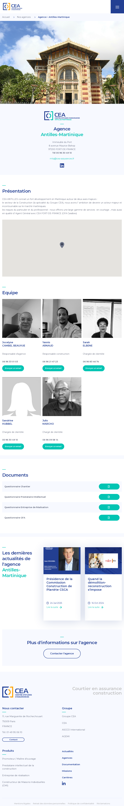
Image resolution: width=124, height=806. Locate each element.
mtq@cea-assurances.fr (62, 158)
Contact (13, 739)
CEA (64, 723)
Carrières (67, 777)
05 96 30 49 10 (10, 439)
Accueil (6, 17)
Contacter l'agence (62, 653)
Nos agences (24, 17)
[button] (62, 245)
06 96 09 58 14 (50, 439)
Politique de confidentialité (81, 803)
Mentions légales (22, 803)
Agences (67, 757)
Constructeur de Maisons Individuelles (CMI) (23, 784)
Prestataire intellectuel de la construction (18, 767)
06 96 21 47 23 (50, 361)
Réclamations (103, 803)
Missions (67, 770)
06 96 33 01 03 (10, 361)
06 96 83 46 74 (91, 361)
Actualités (67, 751)
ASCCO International (73, 729)
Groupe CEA (69, 716)
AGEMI (66, 736)
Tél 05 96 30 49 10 (62, 152)
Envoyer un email (13, 368)
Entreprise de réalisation (15, 775)
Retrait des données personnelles (49, 803)
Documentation (71, 764)
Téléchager (109, 487)
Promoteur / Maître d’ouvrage (19, 758)
